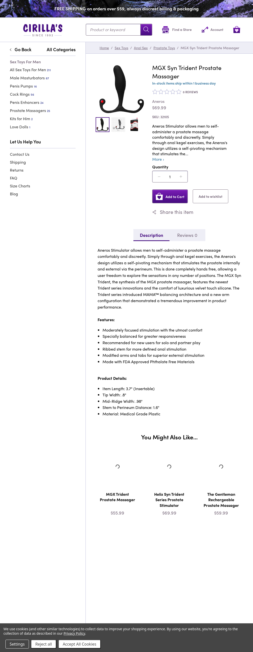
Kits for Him (21, 118)
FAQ (13, 178)
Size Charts (20, 186)
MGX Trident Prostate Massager (117, 496)
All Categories (61, 49)
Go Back (20, 49)
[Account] (212, 29)
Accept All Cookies (79, 644)
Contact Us (19, 154)
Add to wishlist (210, 196)
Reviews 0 (187, 235)
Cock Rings (22, 94)
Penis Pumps (23, 86)
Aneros (158, 101)
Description (151, 235)
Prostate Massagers (30, 110)
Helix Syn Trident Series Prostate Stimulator (169, 499)
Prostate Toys (164, 47)
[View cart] (236, 29)
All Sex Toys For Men (30, 69)
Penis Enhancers (26, 102)
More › (158, 159)
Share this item (172, 212)
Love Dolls (20, 127)
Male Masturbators (29, 78)
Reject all (43, 644)
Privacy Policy (74, 633)
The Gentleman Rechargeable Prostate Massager (221, 499)
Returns (16, 170)
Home (104, 47)
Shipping (18, 162)
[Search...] (119, 30)
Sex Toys (121, 47)
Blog (14, 194)
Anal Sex (141, 47)
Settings (17, 644)
